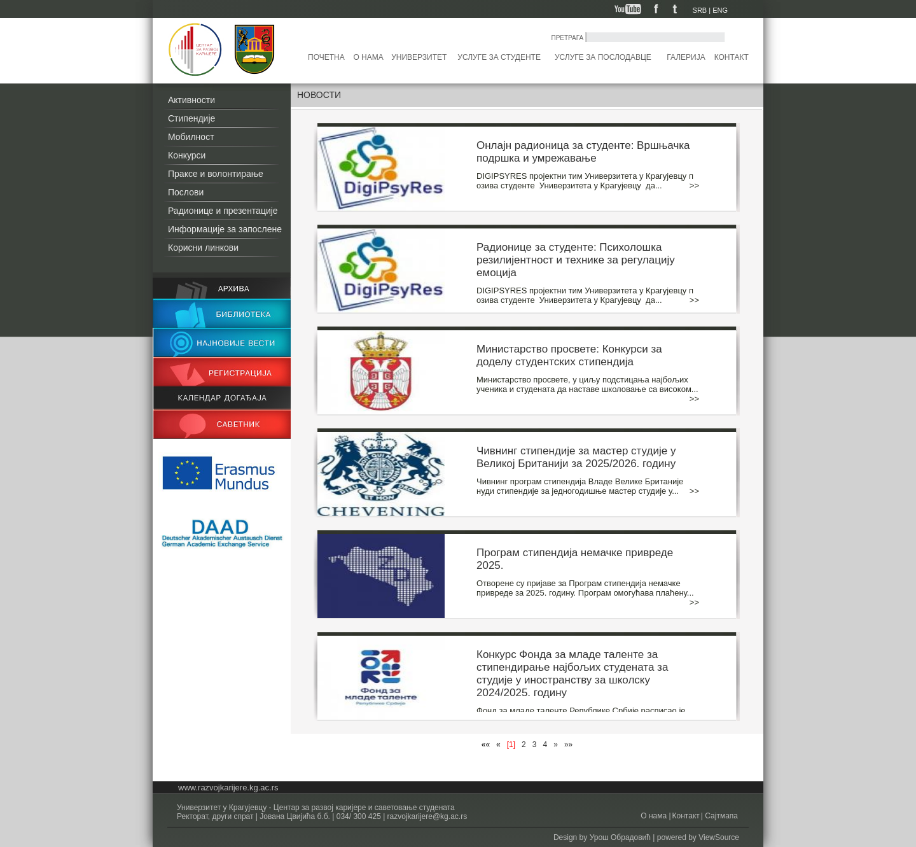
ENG (720, 10)
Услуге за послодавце (603, 57)
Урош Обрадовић (620, 837)
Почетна (326, 57)
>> (694, 185)
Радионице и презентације (223, 211)
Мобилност (191, 137)
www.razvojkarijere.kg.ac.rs (228, 787)
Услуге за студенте (499, 57)
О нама (368, 57)
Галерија (686, 57)
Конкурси (186, 155)
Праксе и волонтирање (215, 174)
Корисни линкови (203, 247)
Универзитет (419, 57)
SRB (700, 10)
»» (568, 744)
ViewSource (718, 837)
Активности (191, 100)
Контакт (731, 57)
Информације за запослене (225, 229)
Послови (186, 192)
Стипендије (191, 118)
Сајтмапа (720, 815)
